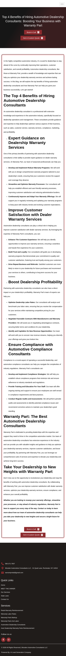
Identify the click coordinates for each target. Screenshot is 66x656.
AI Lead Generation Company (20, 652)
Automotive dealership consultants (43, 69)
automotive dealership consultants (28, 288)
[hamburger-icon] (62, 4)
